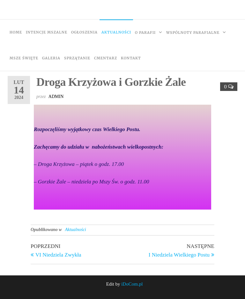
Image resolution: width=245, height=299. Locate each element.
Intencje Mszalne (46, 32)
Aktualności (116, 32)
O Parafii (145, 32)
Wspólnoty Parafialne (192, 32)
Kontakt (131, 58)
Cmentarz (105, 58)
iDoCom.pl (132, 284)
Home (16, 32)
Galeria (51, 58)
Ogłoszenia (84, 32)
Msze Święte (24, 58)
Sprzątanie (77, 58)
